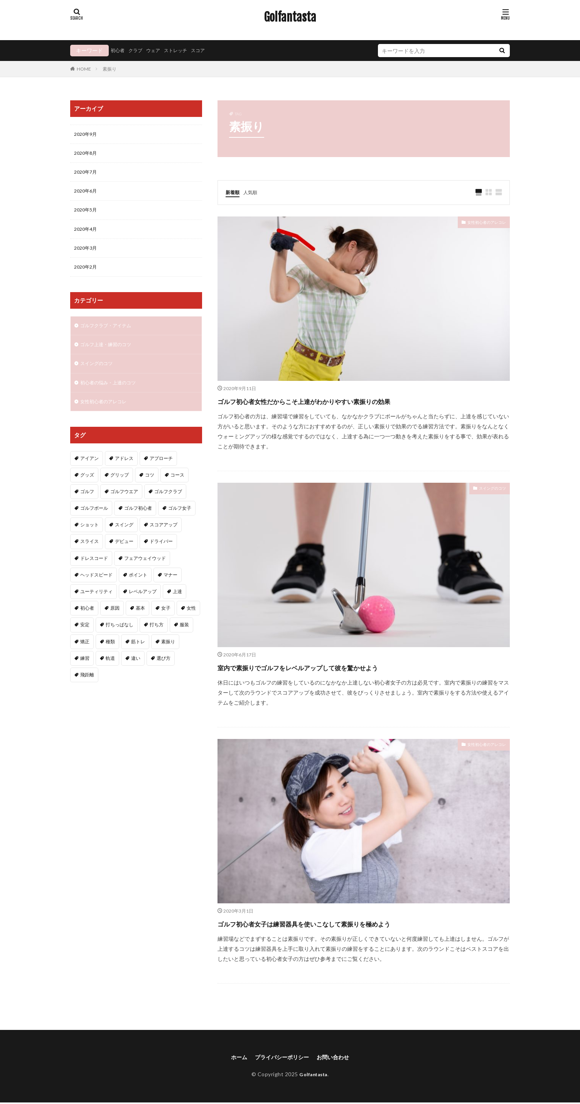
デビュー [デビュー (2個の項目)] (124, 555)
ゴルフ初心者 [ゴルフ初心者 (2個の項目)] (138, 522)
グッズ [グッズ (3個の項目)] (87, 489)
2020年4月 (87, 235)
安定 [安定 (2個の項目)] (84, 638)
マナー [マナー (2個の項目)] (170, 589)
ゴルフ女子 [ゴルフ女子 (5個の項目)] (179, 522)
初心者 (119, 50)
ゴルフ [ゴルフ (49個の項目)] (87, 505)
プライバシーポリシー (281, 1058)
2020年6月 (87, 195)
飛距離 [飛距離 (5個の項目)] (87, 688)
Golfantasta (290, 17)
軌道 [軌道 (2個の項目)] (110, 672)
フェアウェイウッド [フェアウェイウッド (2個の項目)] (145, 572)
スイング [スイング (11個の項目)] (124, 538)
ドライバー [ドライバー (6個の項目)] (161, 555)
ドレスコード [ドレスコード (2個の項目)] (94, 572)
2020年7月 (87, 175)
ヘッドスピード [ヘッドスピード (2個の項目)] (96, 589)
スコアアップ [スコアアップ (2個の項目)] (163, 538)
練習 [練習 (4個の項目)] (84, 672)
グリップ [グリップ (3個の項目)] (119, 489)
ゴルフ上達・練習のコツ (110, 355)
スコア (210, 50)
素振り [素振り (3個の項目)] (168, 655)
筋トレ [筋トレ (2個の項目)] (138, 655)
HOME (84, 68)
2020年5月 (87, 215)
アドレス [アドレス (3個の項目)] (124, 472)
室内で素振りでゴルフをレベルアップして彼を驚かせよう (342, 667)
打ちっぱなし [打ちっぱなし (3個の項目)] (119, 638)
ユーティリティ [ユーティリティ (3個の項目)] (96, 605)
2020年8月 (87, 155)
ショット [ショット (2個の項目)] (89, 538)
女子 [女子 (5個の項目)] (165, 622)
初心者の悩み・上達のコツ (112, 395)
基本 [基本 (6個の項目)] (140, 622)
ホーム (233, 1058)
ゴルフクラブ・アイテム (110, 334)
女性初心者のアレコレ (479, 223)
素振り (109, 69)
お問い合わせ (337, 1058)
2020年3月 (87, 255)
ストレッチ (184, 50)
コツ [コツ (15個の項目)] (149, 489)
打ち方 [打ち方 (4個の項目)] (157, 638)
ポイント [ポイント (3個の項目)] (138, 589)
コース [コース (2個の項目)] (177, 489)
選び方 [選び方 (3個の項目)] (163, 672)
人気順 (254, 192)
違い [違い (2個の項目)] (135, 672)
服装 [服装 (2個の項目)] (184, 638)
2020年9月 (87, 135)
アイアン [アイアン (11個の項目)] (89, 472)
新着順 (234, 192)
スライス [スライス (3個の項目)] (89, 555)
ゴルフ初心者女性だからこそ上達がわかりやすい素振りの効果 (350, 400)
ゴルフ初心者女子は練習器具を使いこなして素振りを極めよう (350, 923)
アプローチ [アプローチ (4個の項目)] (161, 472)
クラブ (139, 50)
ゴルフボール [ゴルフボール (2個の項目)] (94, 522)
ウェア (159, 50)
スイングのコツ (487, 489)
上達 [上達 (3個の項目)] (177, 605)
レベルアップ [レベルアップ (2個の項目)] (143, 605)
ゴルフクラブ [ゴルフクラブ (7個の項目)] (168, 505)
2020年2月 (87, 275)
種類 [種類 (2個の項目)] (110, 655)
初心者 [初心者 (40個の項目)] (87, 622)
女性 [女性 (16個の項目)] (191, 622)
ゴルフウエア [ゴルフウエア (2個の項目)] (124, 505)
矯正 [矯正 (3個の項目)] (84, 655)
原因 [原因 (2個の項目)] (115, 622)
